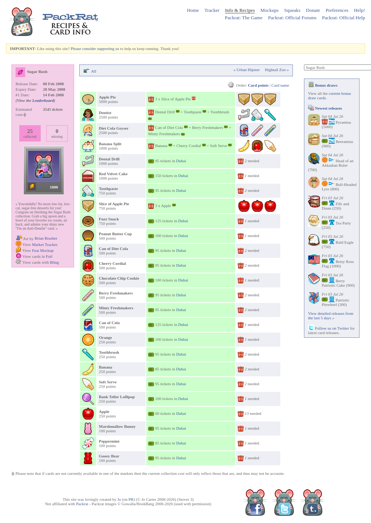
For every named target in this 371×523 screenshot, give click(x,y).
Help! (359, 10)
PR (130, 499)
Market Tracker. (45, 244)
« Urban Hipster (247, 69)
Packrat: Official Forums (292, 17)
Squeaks (292, 10)
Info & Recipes (240, 10)
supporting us (108, 48)
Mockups (269, 10)
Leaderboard (43, 100)
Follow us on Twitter (328, 328)
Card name (280, 85)
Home (193, 10)
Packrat (82, 504)
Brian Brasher (45, 238)
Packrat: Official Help (343, 17)
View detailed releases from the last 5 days (330, 315)
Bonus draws (323, 85)
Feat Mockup (42, 250)
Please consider (83, 48)
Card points (258, 85)
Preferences (336, 10)
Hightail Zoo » (277, 69)
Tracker (212, 10)
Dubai (181, 161)
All (93, 71)
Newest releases (325, 108)
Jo (119, 499)
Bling (54, 262)
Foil (49, 256)
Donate (313, 10)
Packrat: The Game (244, 17)
